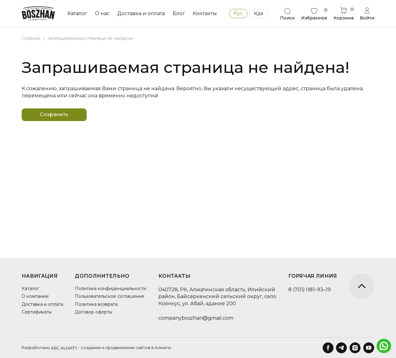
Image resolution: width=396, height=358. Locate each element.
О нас (102, 13)
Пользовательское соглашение (109, 296)
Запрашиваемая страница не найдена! (90, 38)
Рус (238, 13)
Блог (179, 13)
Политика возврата (96, 304)
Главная (31, 38)
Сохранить (54, 114)
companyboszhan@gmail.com (195, 318)
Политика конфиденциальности (110, 288)
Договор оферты (93, 312)
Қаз (258, 13)
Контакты (205, 13)
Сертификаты (37, 312)
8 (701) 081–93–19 (309, 290)
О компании (35, 296)
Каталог (77, 13)
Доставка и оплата (141, 13)
